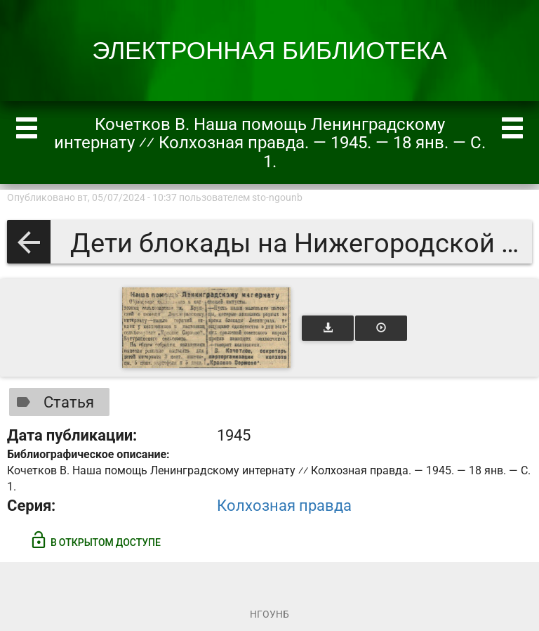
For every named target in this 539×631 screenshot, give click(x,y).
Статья (52, 402)
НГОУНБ (269, 614)
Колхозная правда (284, 505)
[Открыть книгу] (206, 327)
